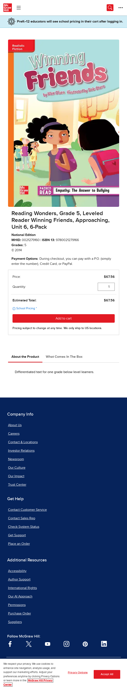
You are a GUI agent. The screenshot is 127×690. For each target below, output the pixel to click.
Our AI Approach (20, 596)
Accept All (107, 676)
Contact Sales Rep (21, 518)
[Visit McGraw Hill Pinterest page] (85, 643)
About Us (15, 425)
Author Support (19, 579)
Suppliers (15, 622)
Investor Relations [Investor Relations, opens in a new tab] (21, 450)
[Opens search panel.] (110, 7)
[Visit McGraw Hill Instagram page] (66, 643)
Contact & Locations (23, 442)
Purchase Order (19, 613)
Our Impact (16, 476)
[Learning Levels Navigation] (18, 7)
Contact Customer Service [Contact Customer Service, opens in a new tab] (27, 509)
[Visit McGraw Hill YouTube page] (47, 643)
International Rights (22, 588)
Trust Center (17, 484)
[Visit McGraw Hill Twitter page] (29, 643)
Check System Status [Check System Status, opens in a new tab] (23, 526)
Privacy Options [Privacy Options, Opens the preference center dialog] (78, 674)
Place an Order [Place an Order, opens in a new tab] (19, 543)
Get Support (17, 535)
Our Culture (16, 467)
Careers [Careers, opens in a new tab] (14, 433)
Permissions (17, 605)
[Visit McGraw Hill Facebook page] (10, 643)
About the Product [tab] (25, 356)
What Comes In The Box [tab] (64, 356)
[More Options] (121, 8)
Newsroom (16, 459)
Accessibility (17, 571)
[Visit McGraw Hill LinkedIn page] (104, 643)
